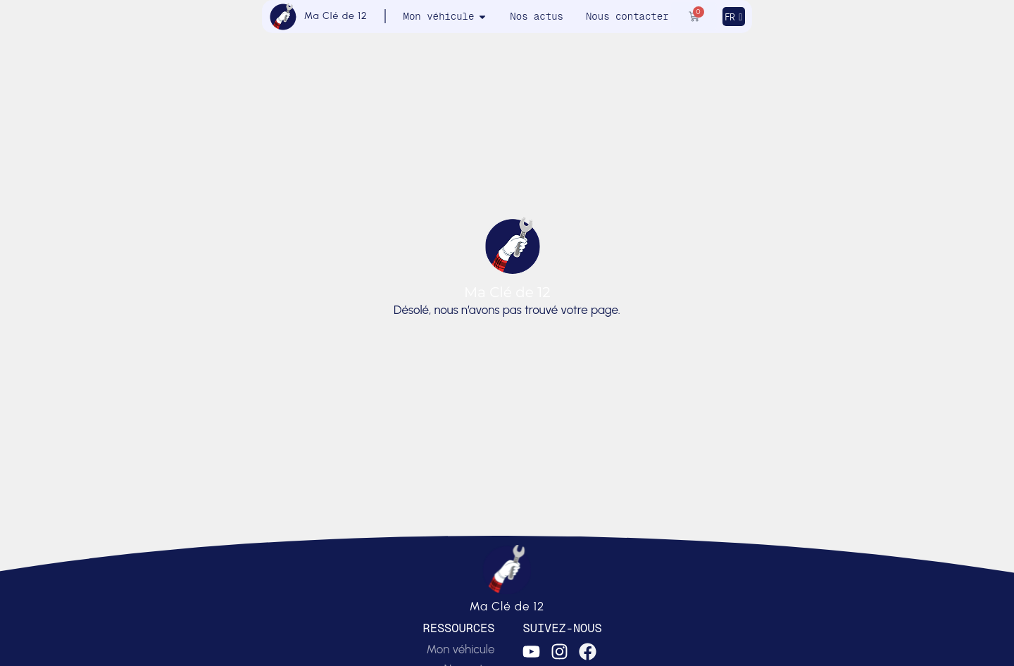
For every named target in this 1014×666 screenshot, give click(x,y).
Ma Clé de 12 (336, 16)
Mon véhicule (460, 649)
